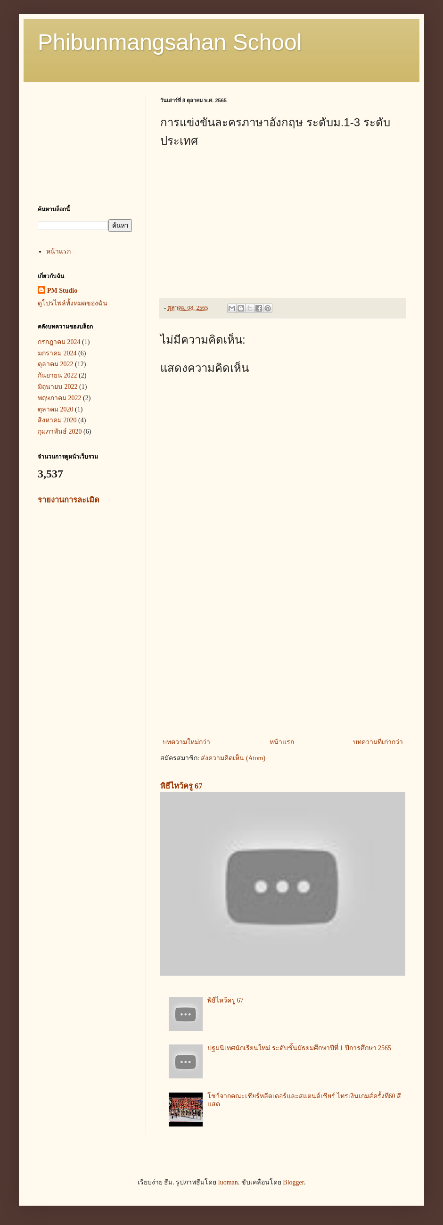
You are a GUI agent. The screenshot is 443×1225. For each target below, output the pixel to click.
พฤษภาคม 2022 (60, 398)
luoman (228, 1182)
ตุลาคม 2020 (56, 409)
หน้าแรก (282, 742)
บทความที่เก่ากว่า (378, 742)
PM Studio (62, 290)
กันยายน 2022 (57, 375)
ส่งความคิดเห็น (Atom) (233, 758)
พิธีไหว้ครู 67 (181, 785)
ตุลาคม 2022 (56, 364)
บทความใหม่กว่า (186, 742)
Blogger (293, 1182)
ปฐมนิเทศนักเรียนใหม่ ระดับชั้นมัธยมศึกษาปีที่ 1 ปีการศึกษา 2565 (299, 1048)
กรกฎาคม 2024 (59, 341)
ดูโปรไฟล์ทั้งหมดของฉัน (72, 303)
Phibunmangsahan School (170, 42)
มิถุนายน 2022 (58, 386)
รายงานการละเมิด (68, 499)
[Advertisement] (282, 658)
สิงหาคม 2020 (57, 420)
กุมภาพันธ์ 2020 (60, 431)
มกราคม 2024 (57, 353)
